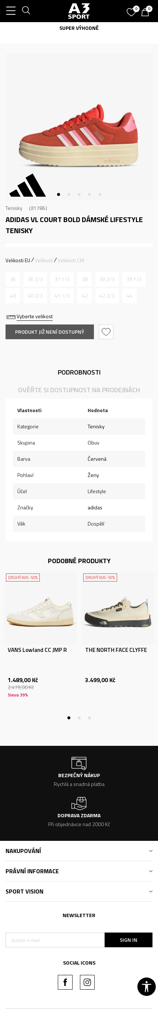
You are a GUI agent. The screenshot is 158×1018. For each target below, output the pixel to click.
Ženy (93, 475)
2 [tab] (68, 194)
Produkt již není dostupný (49, 332)
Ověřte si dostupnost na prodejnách (79, 390)
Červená (97, 459)
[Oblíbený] (132, 9)
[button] (107, 331)
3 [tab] (79, 194)
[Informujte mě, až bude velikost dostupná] (13, 279)
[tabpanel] (79, 126)
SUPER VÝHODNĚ (79, 28)
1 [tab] (58, 194)
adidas (95, 507)
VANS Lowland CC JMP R (37, 650)
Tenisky (14, 208)
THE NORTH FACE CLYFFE (116, 650)
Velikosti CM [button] (71, 260)
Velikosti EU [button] (18, 260)
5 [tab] (99, 194)
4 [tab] (89, 194)
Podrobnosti (79, 372)
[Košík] (146, 13)
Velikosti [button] (44, 260)
